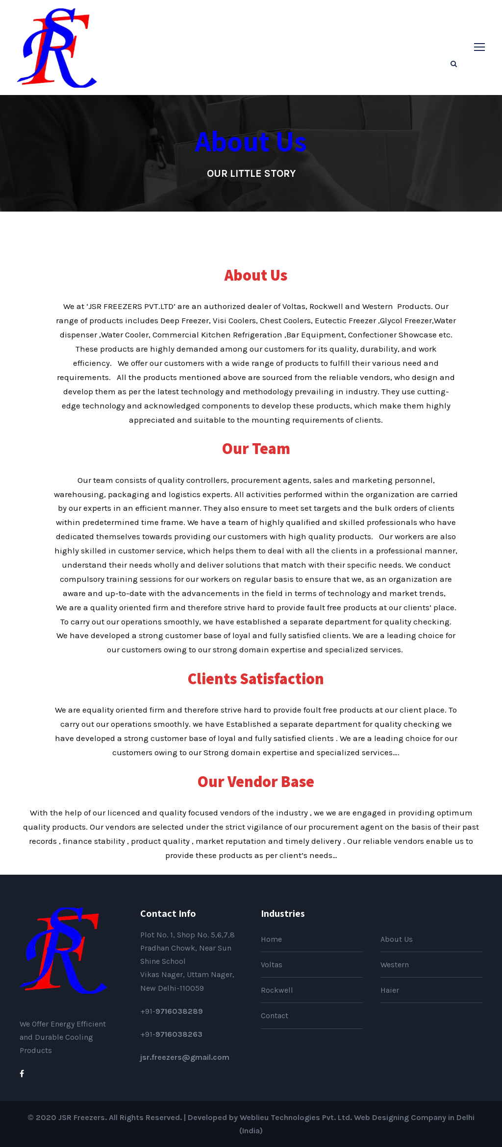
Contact (274, 1015)
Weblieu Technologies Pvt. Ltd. (296, 1117)
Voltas (271, 964)
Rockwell (277, 990)
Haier (389, 990)
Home (271, 939)
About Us (396, 939)
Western (394, 964)
